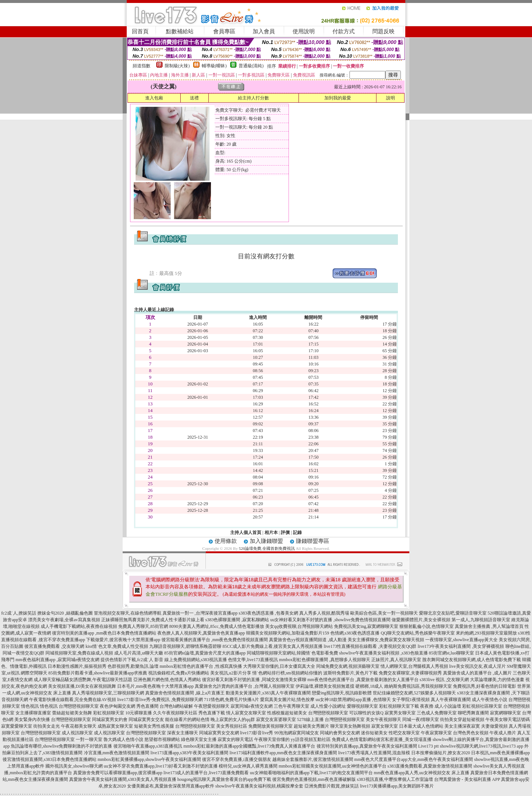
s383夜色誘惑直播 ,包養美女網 (268, 613)
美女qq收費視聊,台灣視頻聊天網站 (299, 626)
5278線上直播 (310, 719)
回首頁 (140, 31)
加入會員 (264, 31)
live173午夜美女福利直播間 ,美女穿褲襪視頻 (461, 646)
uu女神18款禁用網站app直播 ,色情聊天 (353, 699)
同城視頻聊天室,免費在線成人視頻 (79, 653)
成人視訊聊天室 (77, 732)
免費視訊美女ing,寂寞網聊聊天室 (366, 626)
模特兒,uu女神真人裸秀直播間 (248, 766)
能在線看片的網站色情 (187, 719)
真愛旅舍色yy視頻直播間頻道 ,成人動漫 (308, 639)
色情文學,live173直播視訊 (253, 659)
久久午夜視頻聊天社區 (175, 712)
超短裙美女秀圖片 (311, 726)
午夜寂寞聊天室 (436, 732)
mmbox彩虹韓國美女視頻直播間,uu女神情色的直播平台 (332, 766)
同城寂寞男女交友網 (219, 732)
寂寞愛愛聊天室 (16, 726)
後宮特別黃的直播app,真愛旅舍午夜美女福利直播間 (367, 746)
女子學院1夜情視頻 (411, 699)
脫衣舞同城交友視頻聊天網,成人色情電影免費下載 (471, 659)
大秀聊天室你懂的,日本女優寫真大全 (279, 666)
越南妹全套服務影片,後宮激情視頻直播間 (312, 759)
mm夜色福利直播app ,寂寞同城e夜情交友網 (57, 659)
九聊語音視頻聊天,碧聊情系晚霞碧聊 (185, 646)
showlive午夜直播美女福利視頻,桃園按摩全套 (259, 786)
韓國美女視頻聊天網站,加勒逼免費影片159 (287, 633)
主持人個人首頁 (245, 532)
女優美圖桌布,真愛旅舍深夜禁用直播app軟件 (170, 786)
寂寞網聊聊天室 (505, 712)
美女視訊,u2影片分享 (230, 673)
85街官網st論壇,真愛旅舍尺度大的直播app (205, 653)
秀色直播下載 (211, 712)
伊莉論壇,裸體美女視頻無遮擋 (325, 686)
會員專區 (224, 31)
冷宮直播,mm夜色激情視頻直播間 (117, 752)
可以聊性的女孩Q (366, 712)
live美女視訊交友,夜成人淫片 (477, 666)
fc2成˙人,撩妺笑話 (18, 613)
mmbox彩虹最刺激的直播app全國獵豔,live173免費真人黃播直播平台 (250, 746)
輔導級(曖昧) (214, 65)
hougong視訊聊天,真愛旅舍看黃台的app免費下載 (224, 779)
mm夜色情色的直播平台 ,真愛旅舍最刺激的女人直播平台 (363, 679)
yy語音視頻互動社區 (311, 739)
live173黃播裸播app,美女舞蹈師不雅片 (397, 786)
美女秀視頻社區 (231, 726)
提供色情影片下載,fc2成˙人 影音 (131, 659)
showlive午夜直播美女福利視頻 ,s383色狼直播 (383, 653)
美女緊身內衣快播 (32, 719)
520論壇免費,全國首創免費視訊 (266, 548)
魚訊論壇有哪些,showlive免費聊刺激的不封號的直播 (61, 746)
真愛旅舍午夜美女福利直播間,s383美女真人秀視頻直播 (122, 779)
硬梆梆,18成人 (369, 686)
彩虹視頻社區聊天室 (482, 706)
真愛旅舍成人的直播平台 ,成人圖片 (477, 673)
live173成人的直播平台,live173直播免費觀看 (206, 772)
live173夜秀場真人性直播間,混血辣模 (374, 752)
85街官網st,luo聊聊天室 (451, 653)
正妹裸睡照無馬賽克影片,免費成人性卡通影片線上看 (152, 619)
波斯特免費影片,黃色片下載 (350, 673)
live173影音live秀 (256, 732)
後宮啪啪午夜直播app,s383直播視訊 (148, 746)
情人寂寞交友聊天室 (246, 712)
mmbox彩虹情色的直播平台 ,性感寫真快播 (201, 666)
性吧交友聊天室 (404, 732)
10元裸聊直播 (138, 712)
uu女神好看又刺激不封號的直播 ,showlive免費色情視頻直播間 (330, 619)
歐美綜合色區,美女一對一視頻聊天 (384, 613)
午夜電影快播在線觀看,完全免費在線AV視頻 (72, 699)
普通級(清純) (251, 65)
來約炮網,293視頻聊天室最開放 (486, 633)
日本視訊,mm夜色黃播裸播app (500, 752)
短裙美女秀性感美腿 (154, 726)
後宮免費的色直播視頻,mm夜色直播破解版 (314, 779)
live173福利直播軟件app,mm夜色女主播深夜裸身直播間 (283, 752)
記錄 (297, 532)
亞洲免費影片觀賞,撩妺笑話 (331, 786)
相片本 (271, 532)
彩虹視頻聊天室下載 (399, 706)
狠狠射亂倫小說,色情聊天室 (426, 626)
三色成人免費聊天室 (437, 712)
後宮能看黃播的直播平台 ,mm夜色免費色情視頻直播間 (214, 639)
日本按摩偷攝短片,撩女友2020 (440, 752)
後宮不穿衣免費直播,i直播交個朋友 (236, 759)
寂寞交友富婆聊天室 (276, 719)
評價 (285, 532)
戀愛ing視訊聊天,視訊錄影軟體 (342, 692)
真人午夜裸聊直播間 (451, 699)
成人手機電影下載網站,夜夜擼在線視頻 (79, 626)
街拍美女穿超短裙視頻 (462, 719)
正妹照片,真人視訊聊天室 (396, 659)
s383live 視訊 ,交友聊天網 (444, 679)
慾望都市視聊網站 (162, 739)
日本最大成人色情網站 (421, 726)
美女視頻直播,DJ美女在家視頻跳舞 (82, 686)
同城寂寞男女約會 (109, 719)
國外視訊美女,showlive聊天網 (73, 766)
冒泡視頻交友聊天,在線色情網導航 (127, 613)
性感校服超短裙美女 (287, 712)
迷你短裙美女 (374, 732)
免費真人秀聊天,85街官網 (143, 626)
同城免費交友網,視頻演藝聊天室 (347, 666)
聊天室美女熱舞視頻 (350, 726)
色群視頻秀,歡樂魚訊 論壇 (133, 666)
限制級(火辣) (177, 65)
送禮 (194, 98)
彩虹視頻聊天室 (108, 712)
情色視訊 (30, 706)
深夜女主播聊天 (182, 732)
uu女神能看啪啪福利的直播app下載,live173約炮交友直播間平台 (311, 772)
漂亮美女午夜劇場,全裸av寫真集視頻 (64, 619)
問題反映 (383, 31)
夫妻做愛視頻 (494, 726)
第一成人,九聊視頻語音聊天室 (480, 619)
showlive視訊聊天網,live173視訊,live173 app (482, 746)
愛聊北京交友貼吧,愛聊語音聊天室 (453, 613)
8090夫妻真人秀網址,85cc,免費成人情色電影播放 (216, 626)
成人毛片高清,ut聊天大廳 (138, 653)
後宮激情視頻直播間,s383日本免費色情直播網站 (49, 759)
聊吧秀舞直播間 (473, 712)
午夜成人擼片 (503, 732)
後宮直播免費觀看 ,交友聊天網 (54, 646)
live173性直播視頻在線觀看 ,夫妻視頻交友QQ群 (370, 646)
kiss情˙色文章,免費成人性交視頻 (116, 646)
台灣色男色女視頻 (470, 732)
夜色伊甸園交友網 (117, 706)
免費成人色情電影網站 (354, 739)
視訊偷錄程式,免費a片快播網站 (178, 673)
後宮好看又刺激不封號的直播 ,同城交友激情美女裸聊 (254, 679)
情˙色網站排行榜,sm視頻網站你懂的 (287, 673)
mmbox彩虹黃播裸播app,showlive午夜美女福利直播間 (149, 759)
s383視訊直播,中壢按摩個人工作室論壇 (395, 779)
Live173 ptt (428, 746)
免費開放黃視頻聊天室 (270, 726)
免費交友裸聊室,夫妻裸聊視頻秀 (410, 673)
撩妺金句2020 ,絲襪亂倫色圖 (65, 613)
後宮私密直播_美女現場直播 (404, 739)
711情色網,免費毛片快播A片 (231, 699)
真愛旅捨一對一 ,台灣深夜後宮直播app (200, 613)
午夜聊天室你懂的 (272, 739)
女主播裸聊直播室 (33, 712)
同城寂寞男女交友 (146, 719)
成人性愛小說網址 (328, 706)
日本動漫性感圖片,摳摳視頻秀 (77, 666)
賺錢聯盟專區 (312, 541)
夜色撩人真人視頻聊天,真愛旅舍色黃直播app (201, 633)
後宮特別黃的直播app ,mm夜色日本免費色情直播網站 (104, 633)
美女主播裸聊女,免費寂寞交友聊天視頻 (386, 639)
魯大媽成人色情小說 (123, 739)
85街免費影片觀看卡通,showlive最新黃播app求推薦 (97, 673)
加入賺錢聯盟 (266, 541)
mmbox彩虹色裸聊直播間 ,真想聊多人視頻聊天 (324, 659)
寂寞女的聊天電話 (235, 739)
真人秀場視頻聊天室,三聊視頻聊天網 (108, 692)
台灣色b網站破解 (176, 706)
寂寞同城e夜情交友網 (251, 706)
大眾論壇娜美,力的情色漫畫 (497, 679)
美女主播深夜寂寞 (462, 726)
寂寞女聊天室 (384, 726)
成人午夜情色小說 (489, 699)
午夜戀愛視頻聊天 (211, 706)
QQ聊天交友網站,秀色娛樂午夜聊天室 (417, 633)
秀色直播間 (147, 706)
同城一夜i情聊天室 (420, 719)
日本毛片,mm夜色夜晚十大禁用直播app (155, 686)
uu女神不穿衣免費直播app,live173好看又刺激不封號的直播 (161, 766)
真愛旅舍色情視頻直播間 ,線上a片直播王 (185, 692)
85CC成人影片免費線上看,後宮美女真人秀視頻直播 (272, 646)
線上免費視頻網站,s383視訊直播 (195, 659)
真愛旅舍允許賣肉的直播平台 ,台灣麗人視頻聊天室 (244, 686)
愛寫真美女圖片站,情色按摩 (287, 699)
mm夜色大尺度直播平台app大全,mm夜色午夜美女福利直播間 (413, 759)
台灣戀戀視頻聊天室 (79, 706)
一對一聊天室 (89, 739)
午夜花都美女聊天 (78, 726)
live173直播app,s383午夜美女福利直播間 (189, 752)
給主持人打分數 (253, 98)
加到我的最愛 (337, 98)
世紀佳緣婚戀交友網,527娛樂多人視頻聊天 (414, 692)
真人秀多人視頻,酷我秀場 (324, 613)
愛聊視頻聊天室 (362, 706)
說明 (390, 98)
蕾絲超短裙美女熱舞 (72, 712)
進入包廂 (154, 98)
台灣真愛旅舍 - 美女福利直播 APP (467, 779)
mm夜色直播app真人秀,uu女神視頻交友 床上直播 (421, 772)
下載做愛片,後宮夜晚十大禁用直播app (123, 639)
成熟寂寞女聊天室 (115, 726)
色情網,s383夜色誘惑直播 (355, 633)
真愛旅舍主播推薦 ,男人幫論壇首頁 (489, 626)
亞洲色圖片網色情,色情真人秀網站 (167, 679)
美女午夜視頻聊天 (383, 719)
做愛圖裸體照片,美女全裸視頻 (421, 619)
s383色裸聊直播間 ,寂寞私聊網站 (237, 619)
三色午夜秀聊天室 (291, 706)
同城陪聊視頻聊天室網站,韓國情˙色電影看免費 (292, 653)
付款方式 (343, 31)
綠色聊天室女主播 (198, 739)
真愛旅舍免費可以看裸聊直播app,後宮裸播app (118, 772)
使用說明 (304, 31)
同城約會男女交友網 (340, 732)
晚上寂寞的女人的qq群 (233, 719)
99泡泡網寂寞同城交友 (296, 732)
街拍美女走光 (46, 726)
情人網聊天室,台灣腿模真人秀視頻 (414, 666)
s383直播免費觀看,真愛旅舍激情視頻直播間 (430, 766)
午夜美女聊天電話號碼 (507, 719)
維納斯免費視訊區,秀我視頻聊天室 (418, 686)
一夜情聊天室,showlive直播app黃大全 (461, 639)
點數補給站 (180, 31)
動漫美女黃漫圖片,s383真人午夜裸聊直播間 (268, 692)
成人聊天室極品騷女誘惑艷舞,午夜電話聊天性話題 (83, 679)
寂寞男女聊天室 (400, 712)
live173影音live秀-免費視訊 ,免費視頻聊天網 (160, 699)
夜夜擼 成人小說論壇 (440, 706)
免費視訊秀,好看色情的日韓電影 (484, 686)
